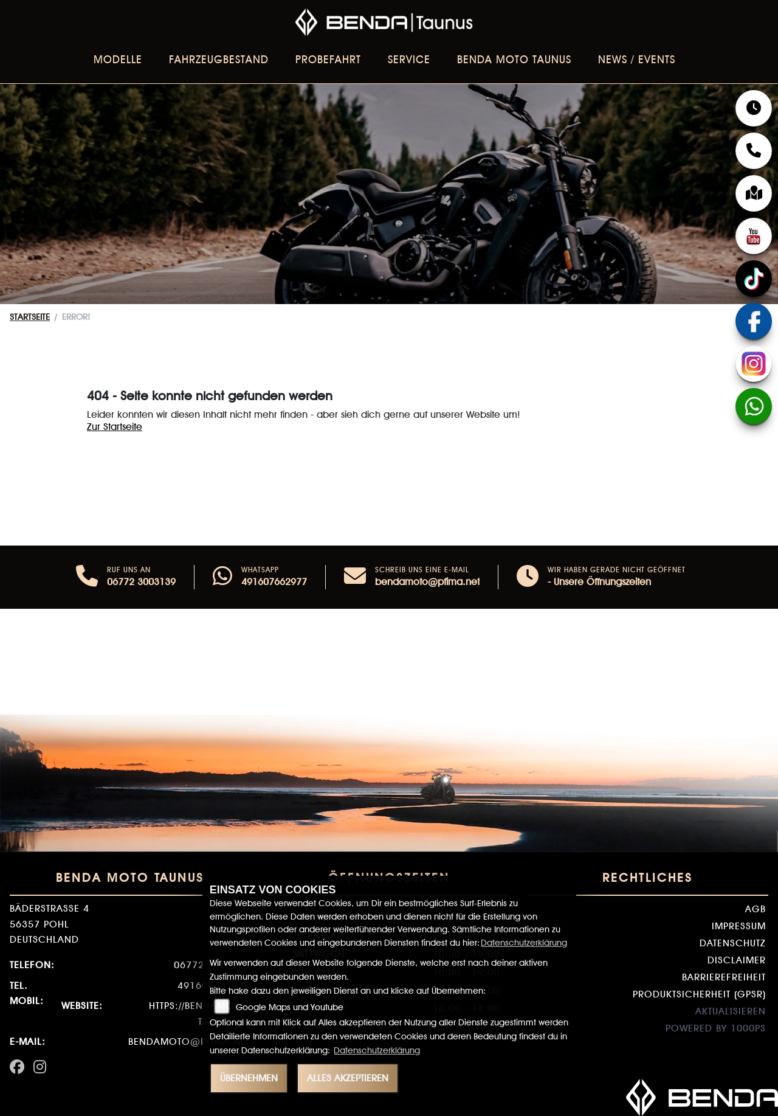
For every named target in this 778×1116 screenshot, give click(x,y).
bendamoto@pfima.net (427, 581)
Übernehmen (249, 1078)
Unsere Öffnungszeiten (602, 581)
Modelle (118, 59)
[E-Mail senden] (355, 577)
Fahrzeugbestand (219, 59)
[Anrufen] (87, 577)
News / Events (636, 59)
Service (409, 59)
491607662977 (274, 581)
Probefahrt (328, 59)
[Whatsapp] (222, 577)
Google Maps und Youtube (289, 1007)
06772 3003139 (141, 581)
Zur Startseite (114, 426)
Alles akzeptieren (347, 1078)
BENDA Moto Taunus (514, 59)
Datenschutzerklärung (524, 942)
